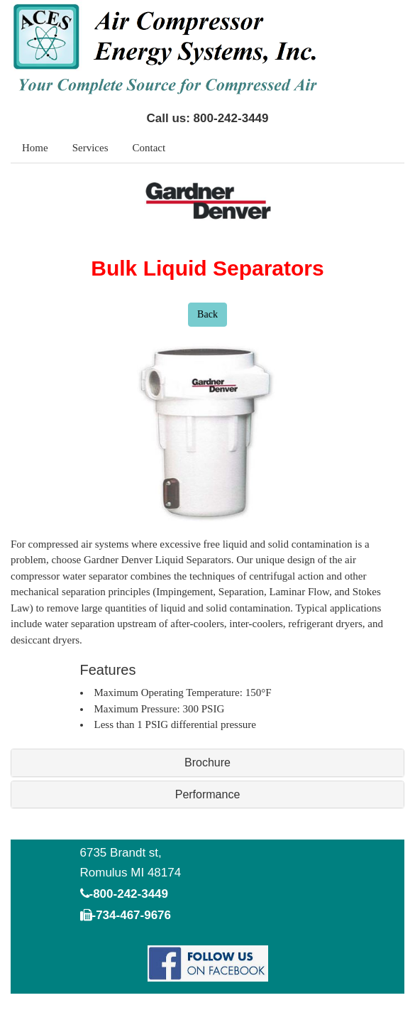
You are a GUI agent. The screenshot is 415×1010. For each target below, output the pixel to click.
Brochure (207, 762)
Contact (149, 147)
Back (207, 314)
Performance (207, 794)
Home (35, 147)
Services (90, 147)
